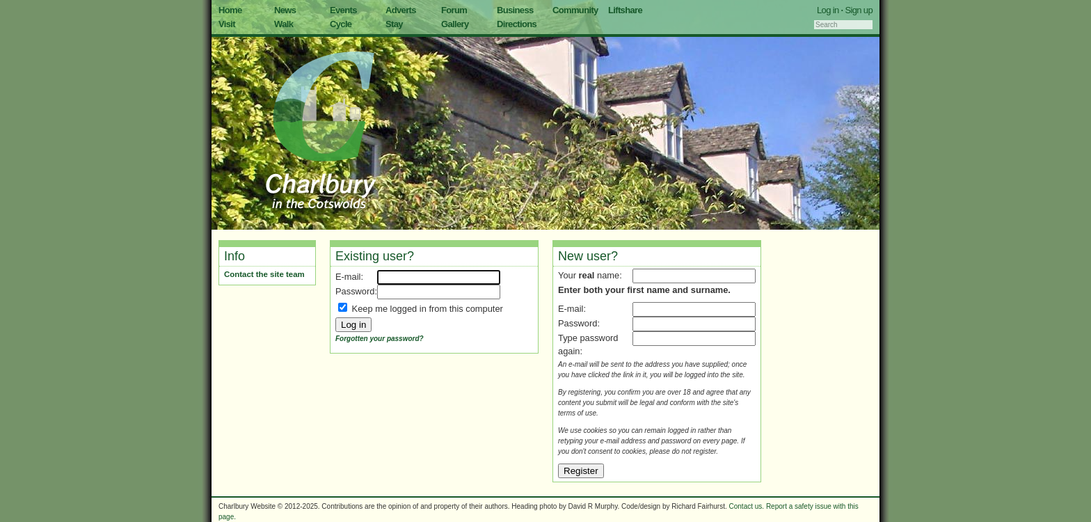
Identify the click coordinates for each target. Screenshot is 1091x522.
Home (230, 10)
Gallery (455, 24)
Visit (226, 24)
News (285, 10)
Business (515, 10)
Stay (394, 24)
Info (234, 256)
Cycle (340, 24)
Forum (454, 10)
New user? (588, 256)
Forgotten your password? (379, 338)
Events (343, 10)
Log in (828, 10)
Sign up (859, 10)
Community (575, 10)
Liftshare (625, 10)
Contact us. (747, 506)
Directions (516, 24)
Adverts (400, 10)
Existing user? (374, 256)
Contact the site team (264, 274)
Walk (283, 24)
